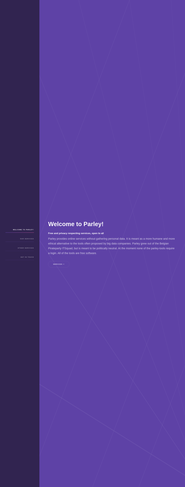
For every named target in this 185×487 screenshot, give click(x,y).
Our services (27, 243)
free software (88, 253)
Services (60, 264)
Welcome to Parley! (23, 231)
